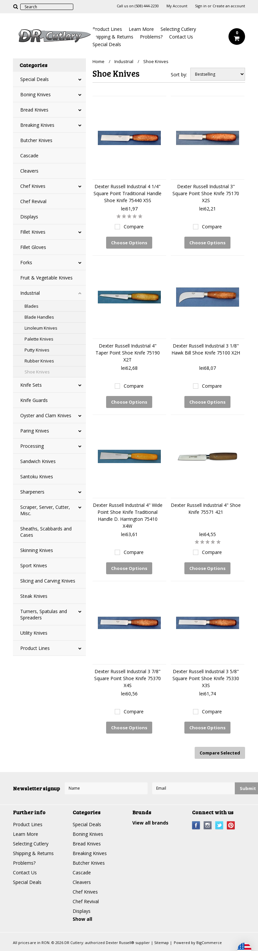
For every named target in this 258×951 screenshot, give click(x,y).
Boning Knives (35, 94)
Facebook (196, 825)
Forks (26, 262)
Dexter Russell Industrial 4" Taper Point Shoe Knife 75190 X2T (128, 353)
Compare (134, 226)
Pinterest (231, 825)
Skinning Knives (36, 550)
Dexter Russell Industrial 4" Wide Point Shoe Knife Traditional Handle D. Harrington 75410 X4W (127, 515)
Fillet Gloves (33, 247)
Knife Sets (31, 385)
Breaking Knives (37, 125)
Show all (82, 919)
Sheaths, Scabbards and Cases (46, 531)
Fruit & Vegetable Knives (46, 278)
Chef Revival (33, 201)
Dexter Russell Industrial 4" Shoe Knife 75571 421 (206, 508)
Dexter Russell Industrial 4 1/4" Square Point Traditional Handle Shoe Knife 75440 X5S (127, 193)
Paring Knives (34, 431)
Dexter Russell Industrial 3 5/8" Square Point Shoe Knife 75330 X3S (205, 678)
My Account (176, 6)
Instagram (208, 825)
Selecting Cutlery (178, 29)
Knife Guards (34, 400)
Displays (29, 216)
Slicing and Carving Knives (47, 581)
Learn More (141, 29)
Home (98, 61)
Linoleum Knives (41, 328)
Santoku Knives (36, 476)
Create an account (229, 6)
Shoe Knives (37, 372)
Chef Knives (32, 186)
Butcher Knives (36, 140)
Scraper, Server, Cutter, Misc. (45, 510)
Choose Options (129, 243)
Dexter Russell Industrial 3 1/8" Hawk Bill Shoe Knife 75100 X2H (205, 349)
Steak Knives (33, 596)
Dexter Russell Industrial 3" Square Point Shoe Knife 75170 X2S (205, 193)
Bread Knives (34, 110)
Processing (32, 446)
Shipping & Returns (113, 37)
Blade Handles (39, 317)
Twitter (219, 825)
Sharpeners (32, 492)
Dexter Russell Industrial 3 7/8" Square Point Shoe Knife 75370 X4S (127, 678)
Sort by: (179, 74)
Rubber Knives (39, 361)
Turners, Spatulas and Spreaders (43, 614)
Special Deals (107, 44)
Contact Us (181, 37)
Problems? (151, 37)
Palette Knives (39, 339)
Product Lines (107, 29)
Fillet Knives (32, 232)
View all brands (150, 823)
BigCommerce (209, 942)
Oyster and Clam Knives (45, 415)
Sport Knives (33, 565)
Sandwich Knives (38, 461)
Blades (31, 306)
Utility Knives (33, 633)
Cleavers (29, 171)
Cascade (29, 155)
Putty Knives (37, 350)
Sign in (201, 6)
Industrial (30, 293)
